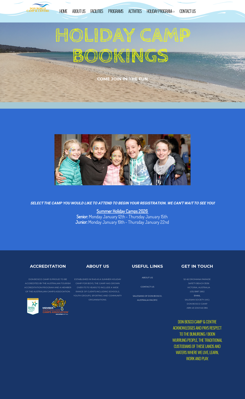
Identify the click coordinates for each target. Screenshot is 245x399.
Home (63, 11)
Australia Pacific (147, 300)
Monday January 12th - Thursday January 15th (122, 216)
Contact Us (187, 11)
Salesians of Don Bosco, (147, 296)
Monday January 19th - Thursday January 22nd (122, 222)
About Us (78, 11)
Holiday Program (160, 11)
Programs (115, 11)
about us (147, 277)
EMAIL (197, 295)
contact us (147, 286)
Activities (135, 11)
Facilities (96, 11)
